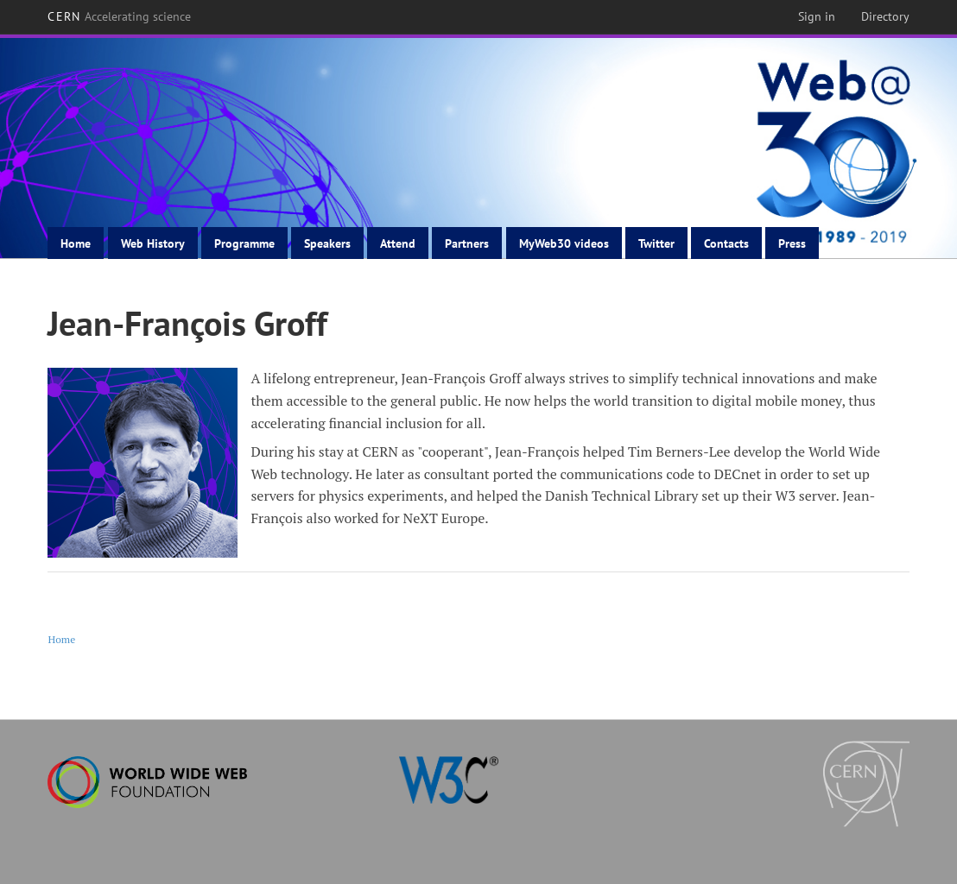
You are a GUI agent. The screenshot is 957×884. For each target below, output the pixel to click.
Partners (467, 243)
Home (75, 243)
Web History (153, 243)
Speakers (327, 243)
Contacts (726, 243)
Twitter (656, 243)
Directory (885, 16)
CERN (119, 16)
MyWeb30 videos (564, 243)
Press (792, 243)
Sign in (816, 16)
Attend (397, 243)
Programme (244, 243)
